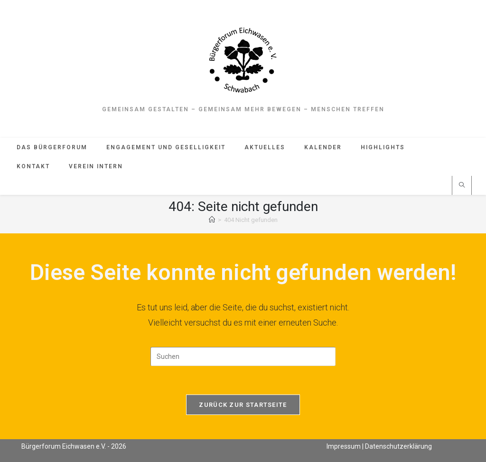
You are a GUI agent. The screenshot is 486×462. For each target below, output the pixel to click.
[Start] (212, 219)
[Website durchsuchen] (461, 186)
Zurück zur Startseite (243, 404)
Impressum (344, 446)
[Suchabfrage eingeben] (243, 356)
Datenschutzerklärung (398, 446)
